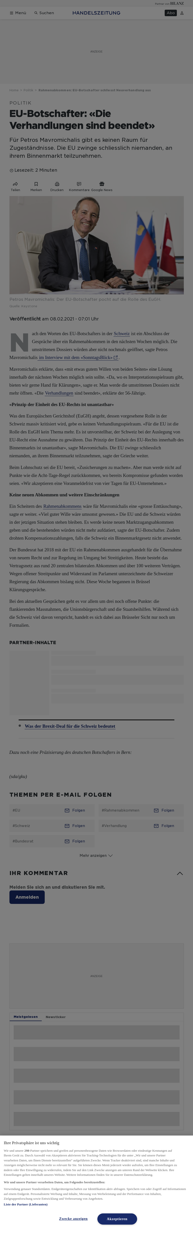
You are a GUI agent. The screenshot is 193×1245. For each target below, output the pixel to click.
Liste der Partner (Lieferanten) (25, 1204)
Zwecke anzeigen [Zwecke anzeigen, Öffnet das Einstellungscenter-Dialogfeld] (73, 1219)
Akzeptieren (117, 1219)
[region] (96, 1190)
